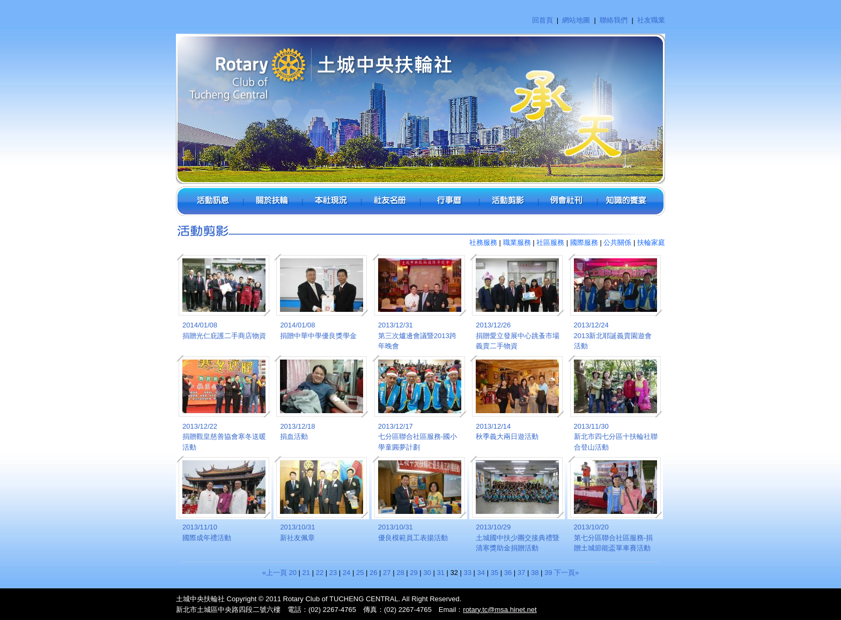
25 (360, 573)
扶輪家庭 (651, 242)
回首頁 (542, 20)
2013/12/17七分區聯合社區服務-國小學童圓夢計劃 (417, 436)
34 (481, 573)
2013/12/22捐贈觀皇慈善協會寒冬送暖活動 (224, 436)
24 (346, 573)
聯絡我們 (614, 20)
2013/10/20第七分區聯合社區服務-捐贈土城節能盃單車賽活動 (613, 537)
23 (333, 573)
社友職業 (651, 20)
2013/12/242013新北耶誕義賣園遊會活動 (613, 335)
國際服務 (584, 242)
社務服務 (483, 242)
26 (373, 573)
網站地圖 (576, 20)
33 (467, 573)
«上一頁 (274, 573)
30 (427, 573)
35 (494, 573)
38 (534, 573)
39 (548, 573)
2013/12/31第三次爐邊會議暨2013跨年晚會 (417, 335)
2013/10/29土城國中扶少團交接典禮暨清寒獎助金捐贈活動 (517, 537)
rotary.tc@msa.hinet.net (499, 610)
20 (293, 573)
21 (306, 573)
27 (386, 573)
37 (521, 573)
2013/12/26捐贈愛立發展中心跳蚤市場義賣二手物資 (517, 335)
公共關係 (617, 242)
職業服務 (517, 242)
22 (319, 573)
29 (413, 573)
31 (440, 573)
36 (508, 573)
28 (400, 573)
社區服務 (550, 242)
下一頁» (566, 573)
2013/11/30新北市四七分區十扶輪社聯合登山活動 (616, 436)
